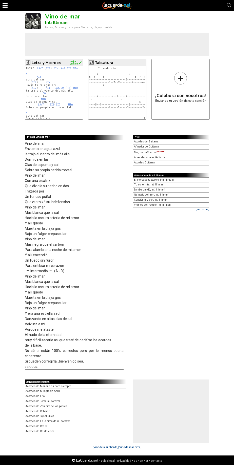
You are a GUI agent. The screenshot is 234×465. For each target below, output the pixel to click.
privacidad (124, 460)
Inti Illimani (56, 22)
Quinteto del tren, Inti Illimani (151, 194)
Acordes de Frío (35, 396)
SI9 (52, 104)
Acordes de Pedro (36, 426)
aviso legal (108, 460)
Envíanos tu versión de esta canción (180, 87)
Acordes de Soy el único (40, 416)
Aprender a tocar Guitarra (149, 157)
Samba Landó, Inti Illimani (149, 189)
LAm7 (40, 68)
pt (147, 460)
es (135, 460)
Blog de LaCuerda (149, 152)
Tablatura (104, 62)
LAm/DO (59, 88)
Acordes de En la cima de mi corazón (48, 421)
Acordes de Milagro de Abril (43, 391)
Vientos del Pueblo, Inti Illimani (152, 204)
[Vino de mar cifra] (130, 447)
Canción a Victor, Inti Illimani (151, 199)
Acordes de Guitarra (146, 141)
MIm (55, 68)
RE (68, 88)
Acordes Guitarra (144, 162)
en (141, 460)
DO (44, 93)
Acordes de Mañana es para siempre (48, 386)
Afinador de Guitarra (146, 146)
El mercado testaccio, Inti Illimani (154, 179)
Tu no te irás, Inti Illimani (149, 184)
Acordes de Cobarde (38, 411)
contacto (156, 460)
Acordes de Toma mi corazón (43, 401)
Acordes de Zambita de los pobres (46, 406)
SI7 (48, 68)
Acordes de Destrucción (40, 431)
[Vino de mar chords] (105, 447)
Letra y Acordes (46, 62)
